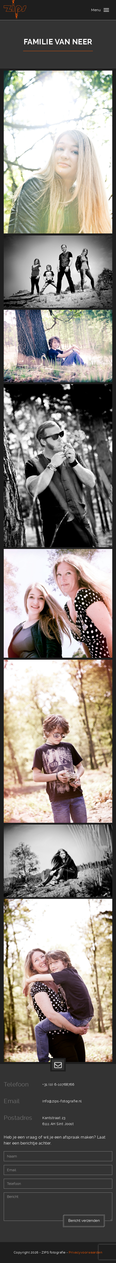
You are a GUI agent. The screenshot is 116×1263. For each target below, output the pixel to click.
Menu (96, 10)
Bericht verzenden (84, 1220)
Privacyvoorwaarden (85, 1252)
